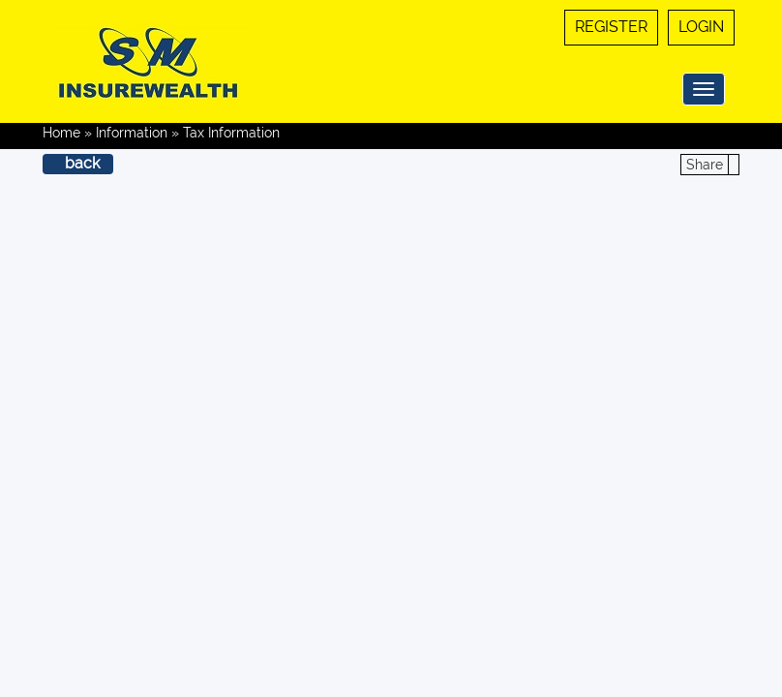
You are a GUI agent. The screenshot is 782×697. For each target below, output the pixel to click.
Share (704, 164)
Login (701, 26)
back (82, 163)
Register (611, 26)
